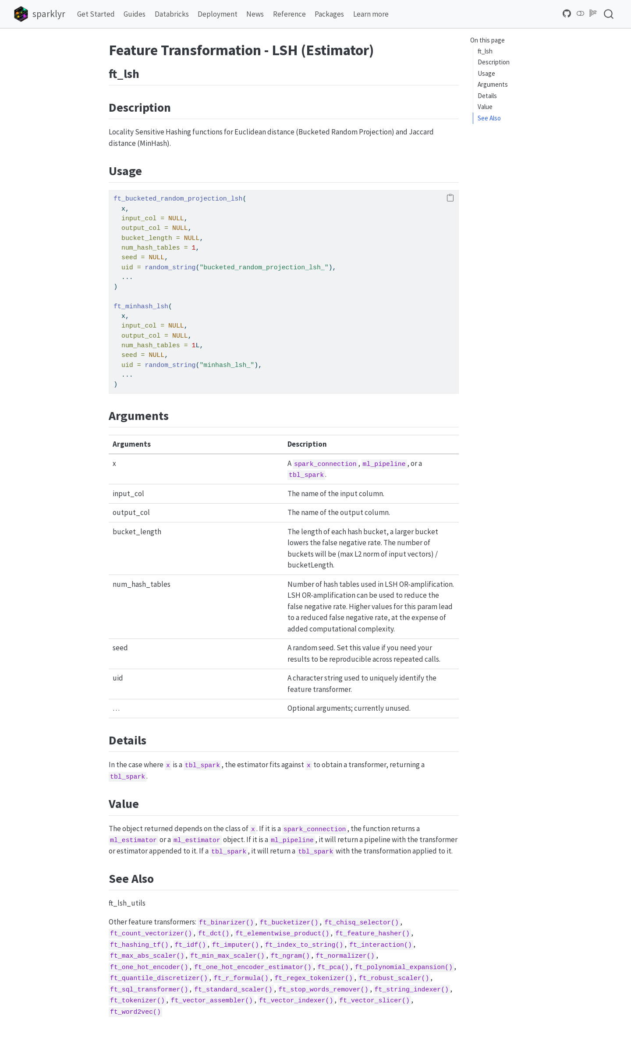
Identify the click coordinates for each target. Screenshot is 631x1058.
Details (487, 96)
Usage (486, 73)
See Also (489, 118)
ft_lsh (485, 51)
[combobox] (609, 13)
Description (494, 62)
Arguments (493, 84)
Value (485, 106)
